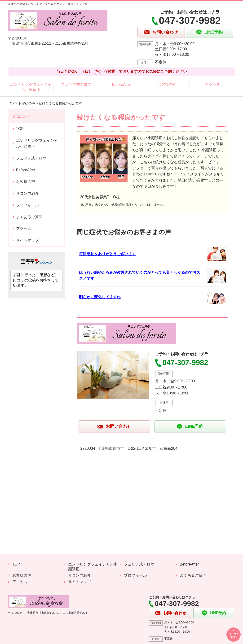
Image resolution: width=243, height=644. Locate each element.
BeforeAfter (121, 84)
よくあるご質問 (29, 217)
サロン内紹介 (27, 193)
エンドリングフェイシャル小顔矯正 (31, 87)
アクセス (212, 84)
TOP (11, 103)
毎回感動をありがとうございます (107, 254)
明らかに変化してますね (100, 297)
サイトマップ (27, 240)
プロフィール (27, 205)
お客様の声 (167, 84)
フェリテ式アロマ (76, 84)
